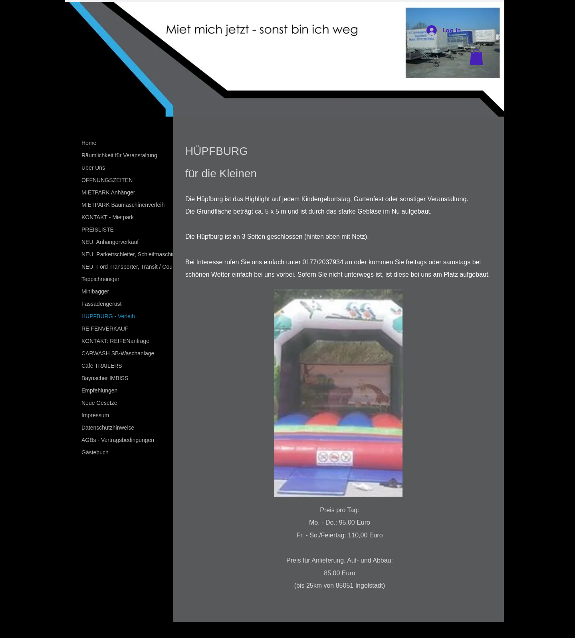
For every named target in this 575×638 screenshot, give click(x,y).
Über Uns (93, 167)
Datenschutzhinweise (107, 427)
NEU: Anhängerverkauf (110, 242)
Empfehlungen (99, 390)
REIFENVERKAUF (104, 328)
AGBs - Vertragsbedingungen (117, 440)
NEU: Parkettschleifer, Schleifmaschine (129, 254)
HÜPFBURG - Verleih (108, 316)
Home (88, 143)
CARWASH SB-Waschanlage (117, 353)
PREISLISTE (97, 229)
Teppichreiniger (100, 279)
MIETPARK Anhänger (108, 192)
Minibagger (95, 291)
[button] (476, 57)
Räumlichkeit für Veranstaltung (119, 155)
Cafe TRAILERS (101, 366)
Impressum (95, 415)
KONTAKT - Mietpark (107, 217)
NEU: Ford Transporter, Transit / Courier (130, 267)
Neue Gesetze (99, 403)
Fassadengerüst (101, 304)
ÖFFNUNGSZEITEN (107, 180)
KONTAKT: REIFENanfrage (115, 341)
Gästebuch (95, 452)
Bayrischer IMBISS (104, 378)
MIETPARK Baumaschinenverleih (123, 205)
